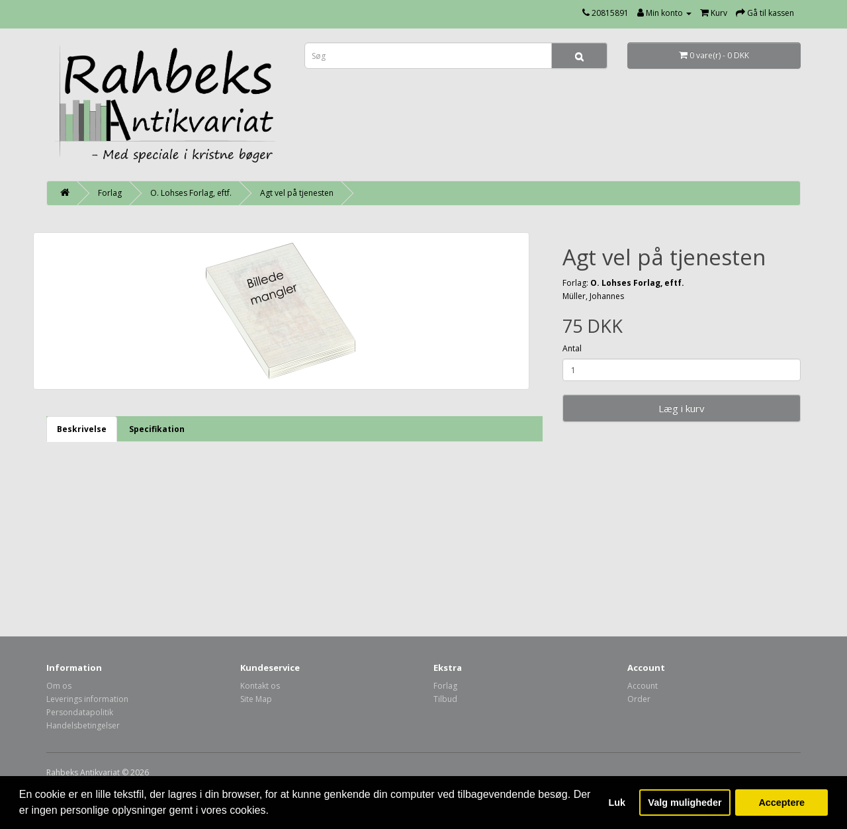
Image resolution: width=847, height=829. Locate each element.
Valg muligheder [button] (684, 802)
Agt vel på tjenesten (297, 192)
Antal (572, 348)
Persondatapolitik (79, 712)
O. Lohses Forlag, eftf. (191, 192)
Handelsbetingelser (83, 725)
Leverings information (87, 699)
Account (642, 685)
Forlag (110, 192)
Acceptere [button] (781, 802)
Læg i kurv (681, 408)
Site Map (256, 699)
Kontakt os (260, 685)
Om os (58, 685)
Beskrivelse (82, 429)
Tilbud (445, 699)
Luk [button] (617, 802)
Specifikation (157, 429)
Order (638, 699)
